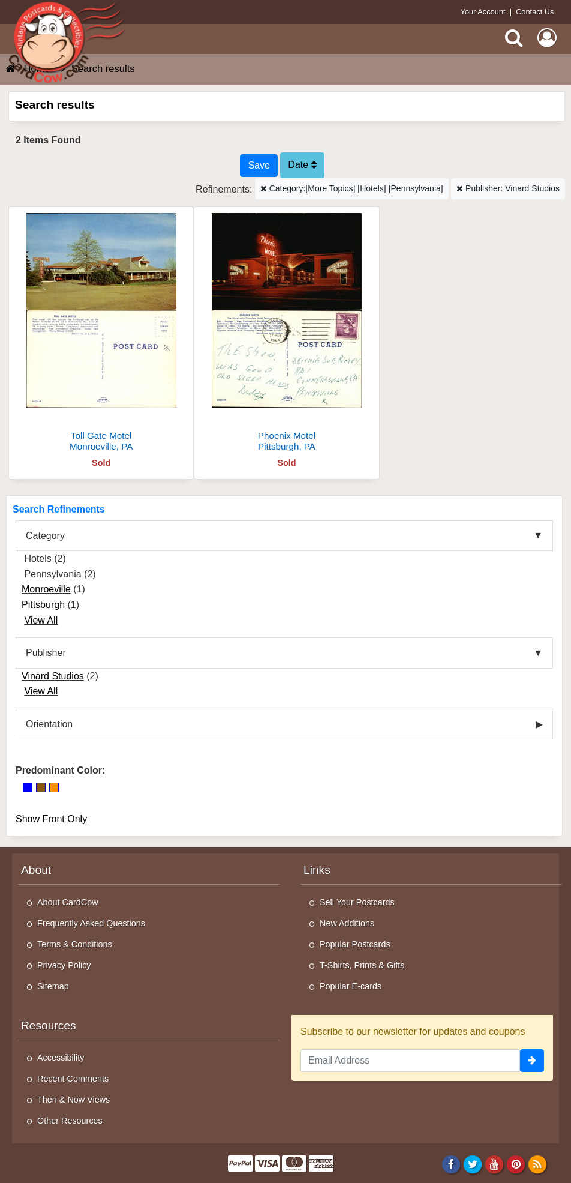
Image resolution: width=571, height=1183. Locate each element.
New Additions (347, 923)
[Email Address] (410, 1060)
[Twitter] (472, 1164)
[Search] (514, 38)
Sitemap (53, 986)
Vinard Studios (53, 676)
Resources (48, 1025)
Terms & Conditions (74, 944)
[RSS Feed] (537, 1164)
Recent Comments (73, 1078)
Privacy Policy (64, 965)
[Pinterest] (516, 1164)
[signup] (532, 1060)
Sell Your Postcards (357, 902)
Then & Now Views (73, 1099)
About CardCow (67, 902)
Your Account (483, 11)
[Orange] (54, 787)
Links (316, 870)
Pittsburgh (43, 605)
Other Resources (70, 1120)
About (36, 870)
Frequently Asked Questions (91, 923)
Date (302, 165)
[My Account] (547, 38)
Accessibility (60, 1057)
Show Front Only (51, 819)
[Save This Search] (258, 165)
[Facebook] (450, 1164)
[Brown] (41, 787)
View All (41, 620)
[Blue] (27, 787)
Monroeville (46, 589)
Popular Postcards (355, 944)
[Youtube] (494, 1164)
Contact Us (535, 11)
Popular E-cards (350, 986)
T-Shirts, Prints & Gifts (362, 965)
